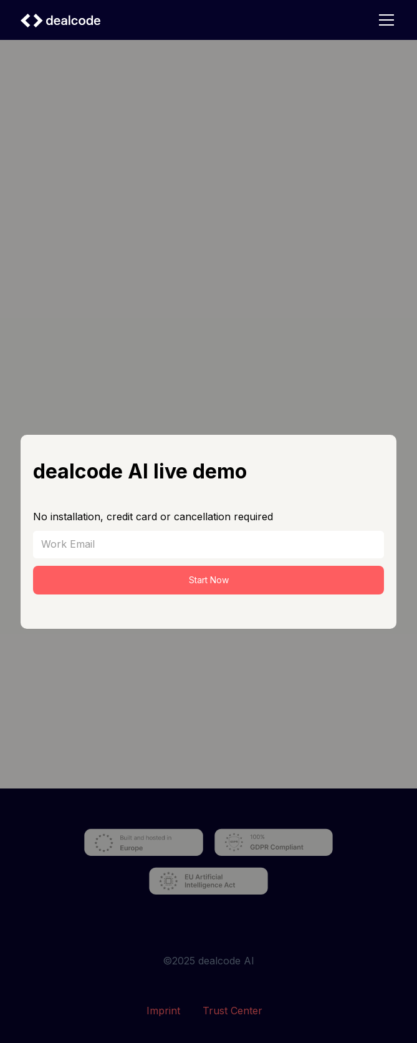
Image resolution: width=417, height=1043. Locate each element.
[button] (383, 20)
